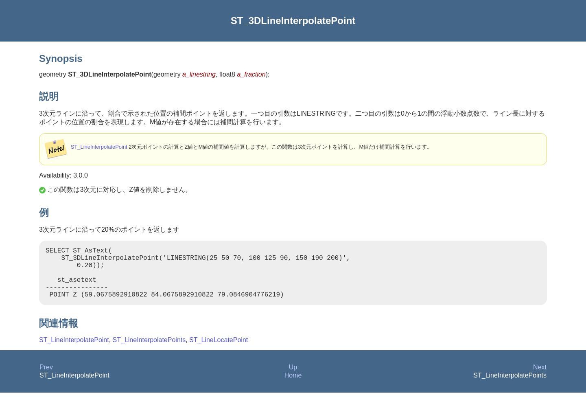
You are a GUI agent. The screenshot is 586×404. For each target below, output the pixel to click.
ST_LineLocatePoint (218, 351)
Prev (46, 378)
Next (540, 378)
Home (293, 386)
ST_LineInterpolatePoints (149, 351)
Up (293, 378)
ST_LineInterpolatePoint (99, 147)
